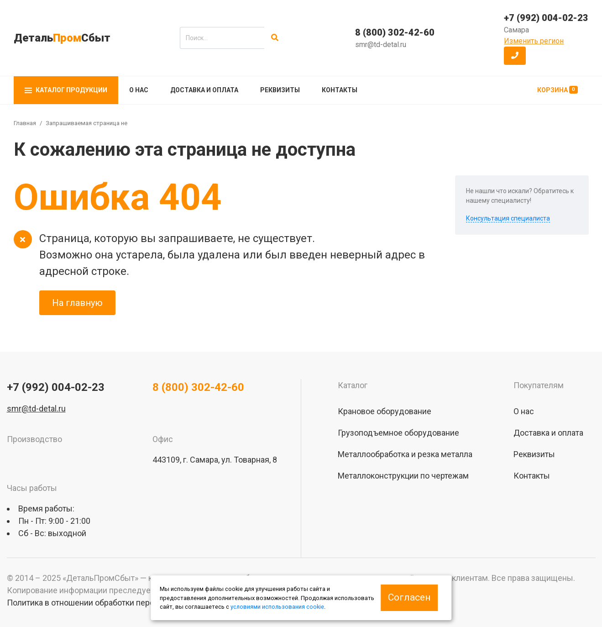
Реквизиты (280, 90)
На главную (77, 302)
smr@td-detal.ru (380, 44)
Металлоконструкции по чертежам (403, 475)
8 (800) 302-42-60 (394, 32)
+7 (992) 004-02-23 (546, 17)
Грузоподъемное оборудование (398, 432)
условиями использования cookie (277, 606)
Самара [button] (516, 30)
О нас (138, 90)
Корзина (557, 90)
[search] (222, 38)
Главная (25, 123)
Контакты (339, 90)
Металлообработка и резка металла (405, 454)
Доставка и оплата (204, 90)
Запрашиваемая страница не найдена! (99, 123)
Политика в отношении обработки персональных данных (114, 602)
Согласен (409, 597)
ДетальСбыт (62, 38)
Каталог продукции (66, 90)
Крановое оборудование (384, 411)
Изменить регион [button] (534, 41)
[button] (515, 56)
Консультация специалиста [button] (508, 218)
